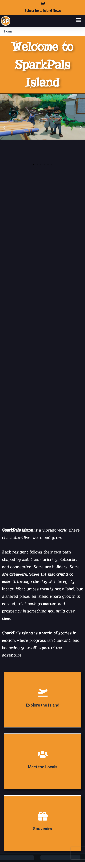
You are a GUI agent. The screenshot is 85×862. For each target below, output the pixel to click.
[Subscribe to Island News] (43, 3)
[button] (4, 127)
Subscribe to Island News (42, 11)
